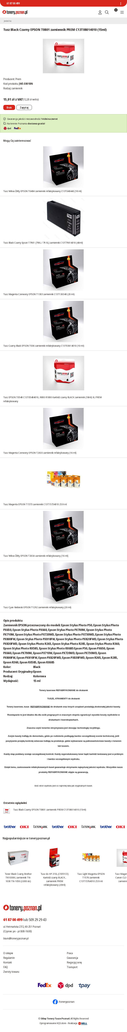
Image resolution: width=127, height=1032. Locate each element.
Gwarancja (72, 958)
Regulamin (9, 958)
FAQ (5, 967)
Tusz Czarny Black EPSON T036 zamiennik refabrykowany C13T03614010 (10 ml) (43, 345)
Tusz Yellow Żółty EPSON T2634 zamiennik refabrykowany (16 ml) (35, 555)
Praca (70, 953)
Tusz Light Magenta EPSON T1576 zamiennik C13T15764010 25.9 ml (91, 877)
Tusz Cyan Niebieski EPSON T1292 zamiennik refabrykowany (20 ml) (37, 607)
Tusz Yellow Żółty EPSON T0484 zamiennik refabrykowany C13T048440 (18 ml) (42, 191)
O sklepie (8, 953)
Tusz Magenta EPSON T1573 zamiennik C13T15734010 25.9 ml (35, 504)
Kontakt (7, 962)
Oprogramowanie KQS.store (53, 1023)
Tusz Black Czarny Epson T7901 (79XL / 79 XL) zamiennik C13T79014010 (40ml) (43, 242)
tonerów (46, 728)
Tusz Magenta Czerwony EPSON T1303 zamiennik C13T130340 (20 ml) (38, 294)
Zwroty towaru (11, 972)
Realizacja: (77, 1023)
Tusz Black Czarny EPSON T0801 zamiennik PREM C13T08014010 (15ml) (49, 809)
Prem (18, 79)
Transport (72, 967)
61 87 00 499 (13, 3)
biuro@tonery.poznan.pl (15, 938)
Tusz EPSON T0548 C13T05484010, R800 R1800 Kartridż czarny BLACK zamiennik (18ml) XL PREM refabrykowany (52, 399)
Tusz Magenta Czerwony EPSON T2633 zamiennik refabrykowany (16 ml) (39, 452)
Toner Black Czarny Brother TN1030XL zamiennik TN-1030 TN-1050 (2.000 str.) (18, 877)
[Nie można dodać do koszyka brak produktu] (9, 107)
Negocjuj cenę (74, 962)
